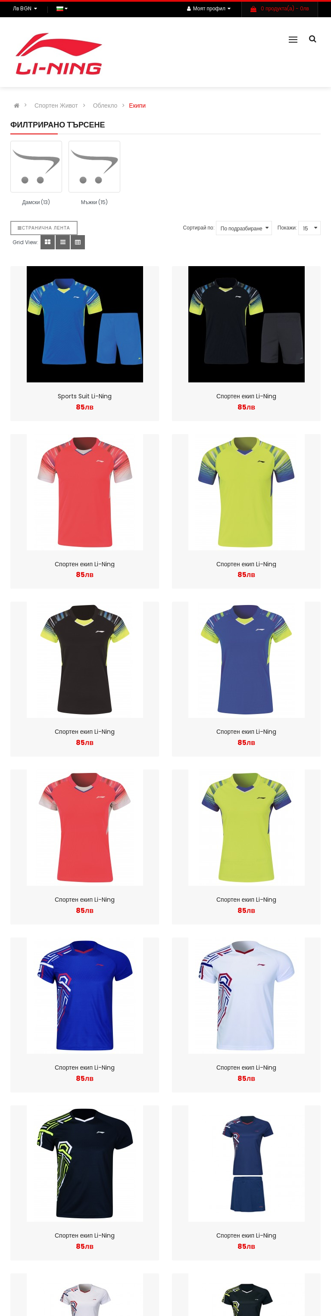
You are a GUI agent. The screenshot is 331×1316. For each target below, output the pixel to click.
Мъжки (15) (94, 202)
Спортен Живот (56, 105)
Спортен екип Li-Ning (246, 396)
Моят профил (209, 8)
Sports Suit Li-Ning (85, 396)
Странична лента (44, 228)
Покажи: (287, 227)
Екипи (137, 105)
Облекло (105, 105)
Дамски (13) (36, 202)
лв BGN (26, 8)
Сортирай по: (199, 227)
